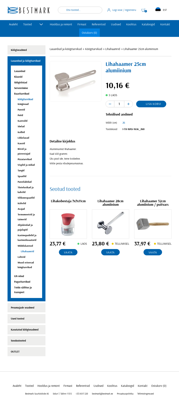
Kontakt (165, 24)
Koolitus (131, 24)
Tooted (27, 24)
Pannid (21, 109)
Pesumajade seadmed (22, 307)
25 (124, 122)
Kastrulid (22, 121)
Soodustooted (18, 340)
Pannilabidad (25, 182)
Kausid (21, 143)
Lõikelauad (23, 137)
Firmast (81, 24)
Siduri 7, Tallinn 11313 (62, 394)
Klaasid (18, 77)
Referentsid (99, 24)
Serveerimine (21, 88)
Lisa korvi (153, 103)
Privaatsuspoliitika (125, 394)
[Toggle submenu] (41, 24)
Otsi (97, 10)
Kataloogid (148, 24)
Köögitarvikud (93, 49)
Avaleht (13, 24)
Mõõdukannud (25, 246)
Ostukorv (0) (89, 32)
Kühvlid (22, 203)
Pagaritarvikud (22, 282)
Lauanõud (19, 71)
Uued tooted (17, 318)
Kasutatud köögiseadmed (24, 329)
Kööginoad (23, 104)
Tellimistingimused (145, 394)
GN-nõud (19, 276)
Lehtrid (21, 257)
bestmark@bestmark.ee (102, 394)
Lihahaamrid (112, 49)
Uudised (116, 24)
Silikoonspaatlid (26, 197)
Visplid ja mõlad (26, 165)
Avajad (21, 209)
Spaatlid (22, 176)
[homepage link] (28, 10)
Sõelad (21, 126)
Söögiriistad (20, 82)
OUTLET (15, 351)
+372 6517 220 (82, 394)
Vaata (68, 252)
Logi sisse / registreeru (121, 10)
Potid (20, 115)
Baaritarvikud (21, 93)
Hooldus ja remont (61, 24)
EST (161, 10)
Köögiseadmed (19, 50)
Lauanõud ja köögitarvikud (66, 49)
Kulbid (21, 132)
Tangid (21, 170)
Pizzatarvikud (25, 159)
